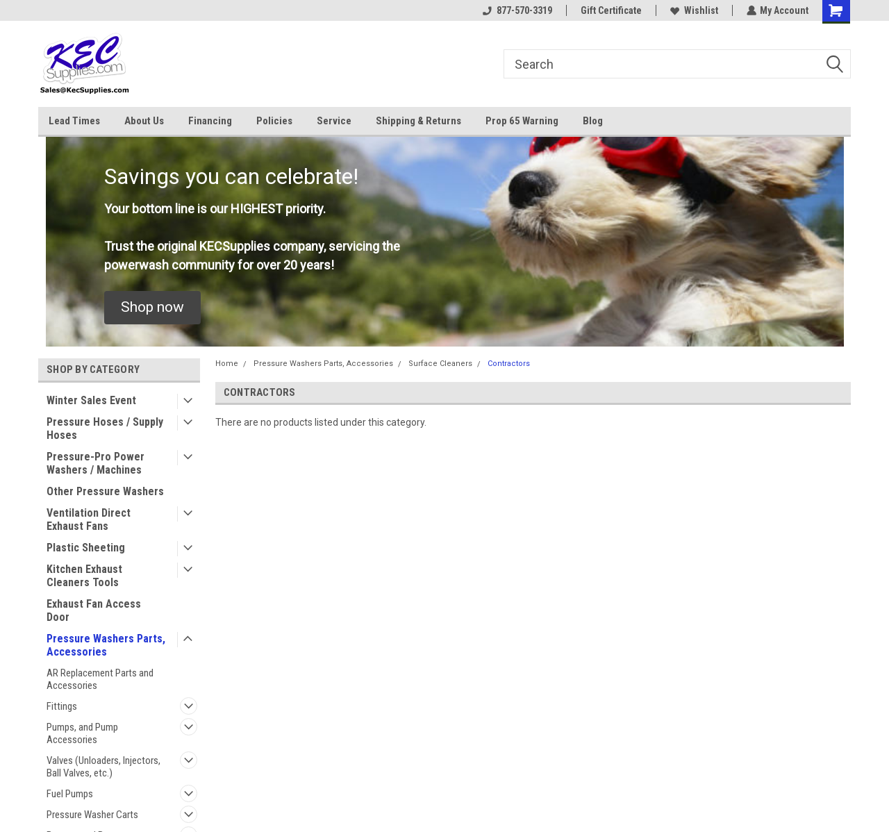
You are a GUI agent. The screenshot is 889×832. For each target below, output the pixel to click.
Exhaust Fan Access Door (94, 610)
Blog (593, 121)
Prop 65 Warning (521, 121)
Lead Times (74, 121)
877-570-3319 (516, 10)
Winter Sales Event (91, 400)
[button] (152, 307)
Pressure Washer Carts (92, 814)
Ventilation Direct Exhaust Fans (89, 519)
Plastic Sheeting (86, 547)
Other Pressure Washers (105, 491)
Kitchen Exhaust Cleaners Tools (84, 576)
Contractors (509, 363)
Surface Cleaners (440, 363)
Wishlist (693, 10)
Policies (274, 121)
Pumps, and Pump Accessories (82, 733)
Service (334, 121)
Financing (210, 121)
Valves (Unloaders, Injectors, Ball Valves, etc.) (103, 766)
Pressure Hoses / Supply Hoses (105, 428)
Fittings (62, 706)
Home (226, 363)
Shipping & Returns (418, 121)
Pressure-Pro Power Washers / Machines (95, 463)
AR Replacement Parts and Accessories (100, 679)
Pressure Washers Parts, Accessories (106, 645)
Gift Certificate (610, 10)
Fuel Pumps (70, 794)
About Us (144, 121)
